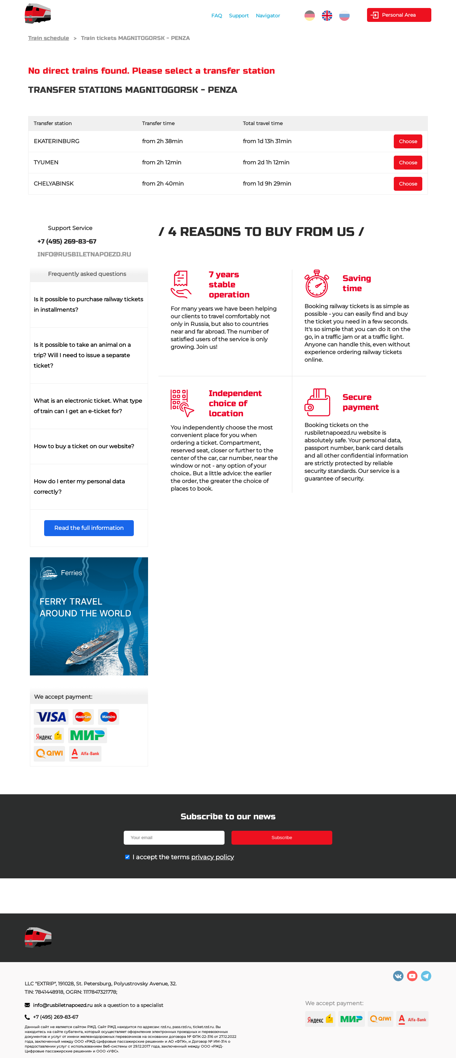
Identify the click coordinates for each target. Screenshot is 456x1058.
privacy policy (212, 857)
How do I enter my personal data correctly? (79, 486)
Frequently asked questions (87, 274)
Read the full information (89, 528)
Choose (408, 141)
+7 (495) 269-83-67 (55, 1017)
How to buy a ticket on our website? (84, 446)
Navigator (268, 16)
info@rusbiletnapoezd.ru (63, 1005)
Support (239, 16)
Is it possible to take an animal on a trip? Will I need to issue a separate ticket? (82, 355)
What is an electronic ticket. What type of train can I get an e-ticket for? (88, 406)
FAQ (216, 16)
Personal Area (399, 15)
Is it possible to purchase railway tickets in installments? (88, 304)
